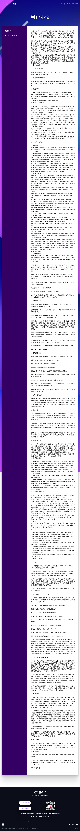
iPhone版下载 (25, 808)
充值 (14, 4)
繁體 (7, 4)
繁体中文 (72, 828)
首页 (60, 4)
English (10, 4)
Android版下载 (25, 803)
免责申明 (24, 828)
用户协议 (28, 828)
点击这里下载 (45, 816)
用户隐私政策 (19, 828)
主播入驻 (65, 4)
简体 (3, 4)
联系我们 (71, 4)
